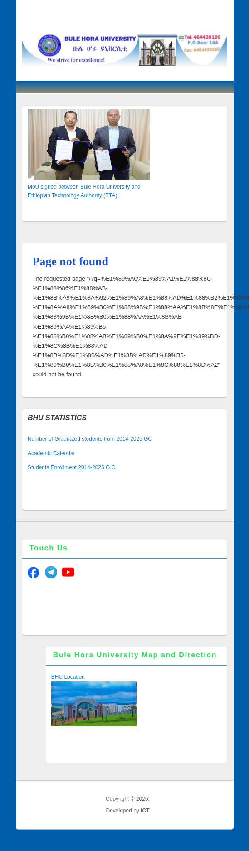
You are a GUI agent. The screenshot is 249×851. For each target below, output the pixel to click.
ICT (145, 810)
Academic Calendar (51, 453)
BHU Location (68, 677)
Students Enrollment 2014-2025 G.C (71, 467)
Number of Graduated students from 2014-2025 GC (90, 439)
